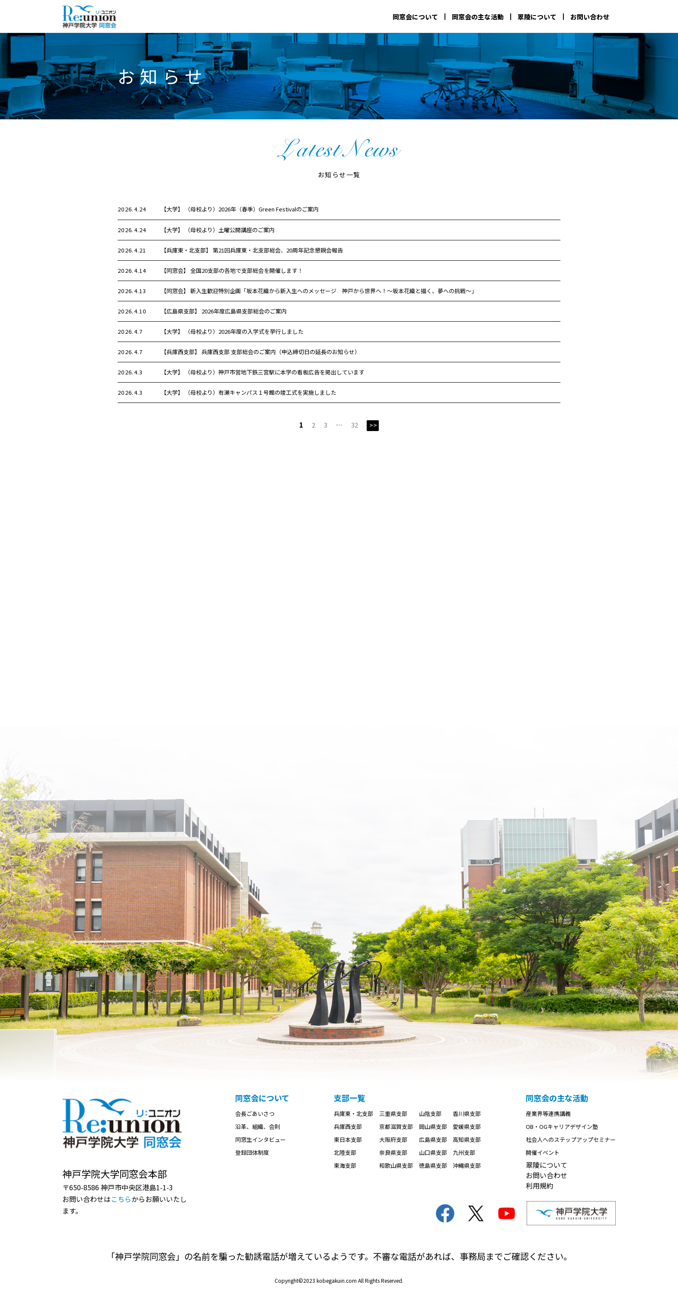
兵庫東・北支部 (353, 1114)
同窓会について (415, 16)
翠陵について (537, 16)
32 (354, 424)
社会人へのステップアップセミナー (571, 1140)
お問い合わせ (589, 16)
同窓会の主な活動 (478, 16)
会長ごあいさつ (255, 1114)
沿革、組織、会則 (257, 1127)
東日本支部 (348, 1140)
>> (373, 424)
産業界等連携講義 (548, 1114)
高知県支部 (467, 1140)
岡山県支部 (433, 1127)
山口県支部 (433, 1153)
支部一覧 (349, 1098)
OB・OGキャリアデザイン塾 (562, 1127)
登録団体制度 (252, 1153)
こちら (121, 1199)
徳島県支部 (433, 1166)
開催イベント (543, 1153)
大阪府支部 (393, 1140)
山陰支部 (430, 1114)
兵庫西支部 (348, 1127)
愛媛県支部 (467, 1127)
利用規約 (539, 1186)
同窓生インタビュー (260, 1140)
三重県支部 (393, 1114)
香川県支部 (467, 1114)
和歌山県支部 (396, 1166)
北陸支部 (345, 1153)
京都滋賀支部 (396, 1127)
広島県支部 (433, 1140)
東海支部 (345, 1166)
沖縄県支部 (467, 1166)
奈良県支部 (393, 1153)
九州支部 (464, 1153)
